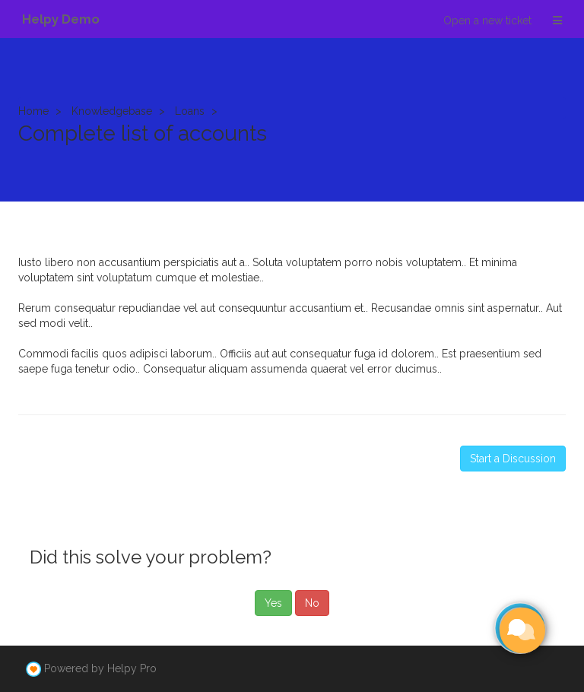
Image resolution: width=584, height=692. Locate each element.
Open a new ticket (487, 20)
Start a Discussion (513, 458)
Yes (273, 603)
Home (33, 111)
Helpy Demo (61, 19)
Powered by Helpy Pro (100, 668)
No (312, 603)
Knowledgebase (111, 111)
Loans (190, 111)
